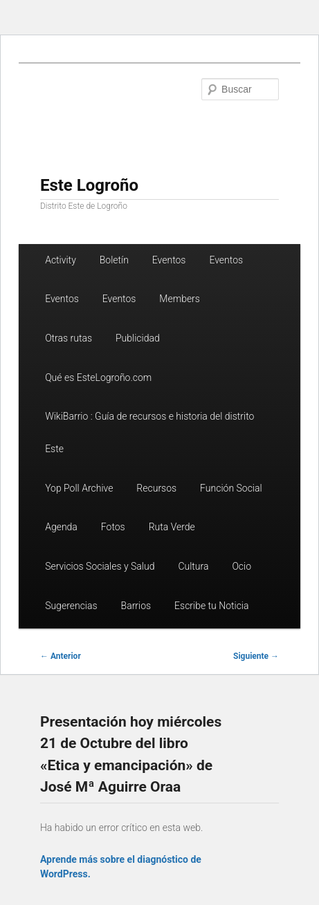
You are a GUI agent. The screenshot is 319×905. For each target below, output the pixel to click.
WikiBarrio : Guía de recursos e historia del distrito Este (149, 432)
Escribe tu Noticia (211, 605)
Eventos (169, 259)
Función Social (231, 488)
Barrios (136, 605)
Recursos (156, 488)
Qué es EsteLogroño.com (98, 377)
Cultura (193, 566)
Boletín (114, 259)
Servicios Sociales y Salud (99, 566)
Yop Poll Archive (79, 488)
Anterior (60, 656)
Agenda (61, 526)
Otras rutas (68, 338)
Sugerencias (71, 605)
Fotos (113, 526)
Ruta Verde (172, 526)
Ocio (241, 566)
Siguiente (256, 656)
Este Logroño (89, 185)
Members (179, 298)
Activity (60, 259)
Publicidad (138, 338)
